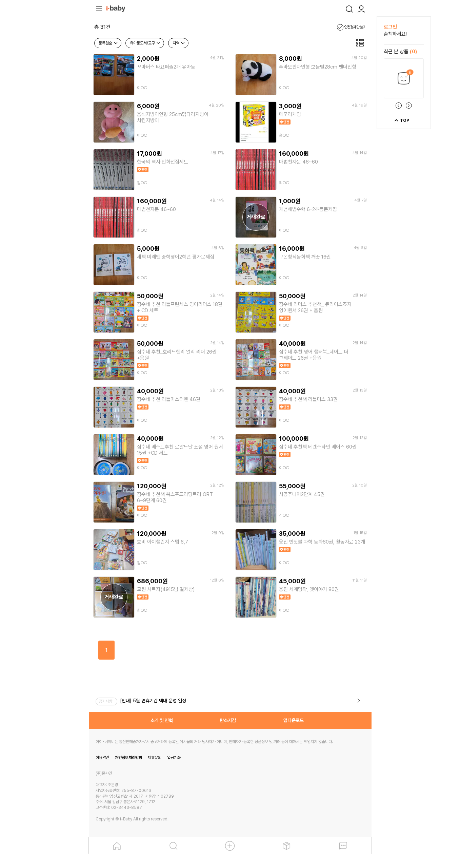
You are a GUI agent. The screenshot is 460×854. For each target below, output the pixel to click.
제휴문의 (154, 757)
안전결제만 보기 (351, 27)
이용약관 (102, 757)
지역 (179, 43)
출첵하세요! (395, 34)
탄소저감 (228, 720)
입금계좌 (174, 757)
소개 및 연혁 (162, 720)
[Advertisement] (51, 118)
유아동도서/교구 (145, 43)
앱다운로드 (293, 720)
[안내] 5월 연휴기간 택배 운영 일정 (153, 700)
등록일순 (108, 43)
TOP (401, 120)
